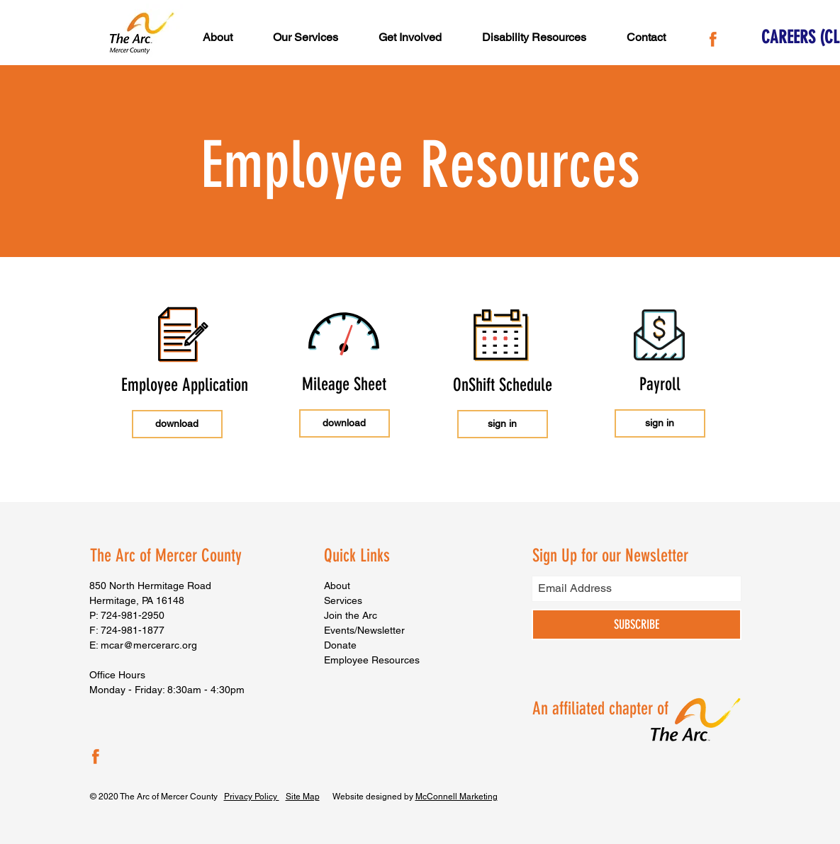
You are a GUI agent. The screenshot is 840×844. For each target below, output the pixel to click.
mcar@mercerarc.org (149, 645)
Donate (340, 645)
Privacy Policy (251, 797)
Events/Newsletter (364, 630)
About (337, 585)
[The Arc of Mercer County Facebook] (713, 36)
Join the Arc (350, 615)
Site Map (303, 797)
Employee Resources (372, 660)
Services (343, 600)
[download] (177, 424)
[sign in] (502, 424)
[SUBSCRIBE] (636, 624)
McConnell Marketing (456, 797)
